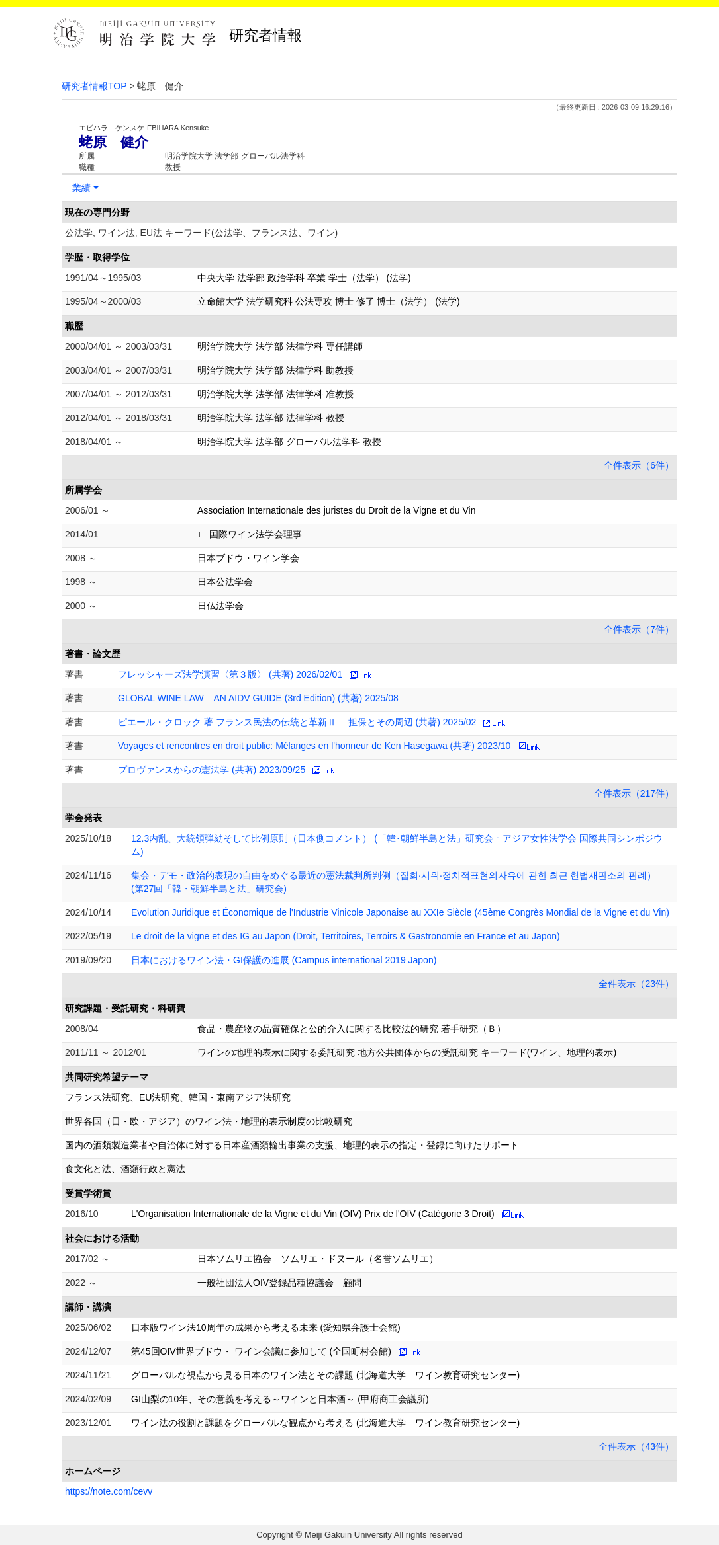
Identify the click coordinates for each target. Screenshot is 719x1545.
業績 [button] (81, 187)
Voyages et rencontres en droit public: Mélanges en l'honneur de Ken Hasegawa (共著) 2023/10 (314, 745)
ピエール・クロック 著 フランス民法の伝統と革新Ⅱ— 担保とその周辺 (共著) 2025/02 (297, 722)
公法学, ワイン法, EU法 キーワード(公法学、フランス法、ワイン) (201, 232)
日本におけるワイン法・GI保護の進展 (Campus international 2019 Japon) (283, 960)
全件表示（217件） (634, 793)
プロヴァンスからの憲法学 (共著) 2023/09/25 (211, 769)
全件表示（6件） (639, 465)
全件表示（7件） (639, 629)
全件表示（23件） (636, 983)
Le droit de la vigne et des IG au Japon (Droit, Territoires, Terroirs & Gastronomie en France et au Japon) (345, 936)
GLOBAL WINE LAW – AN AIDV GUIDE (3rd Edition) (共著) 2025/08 (258, 698)
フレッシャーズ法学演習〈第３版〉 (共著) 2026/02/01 (230, 674)
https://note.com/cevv (108, 1491)
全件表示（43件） (636, 1446)
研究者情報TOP (94, 86)
